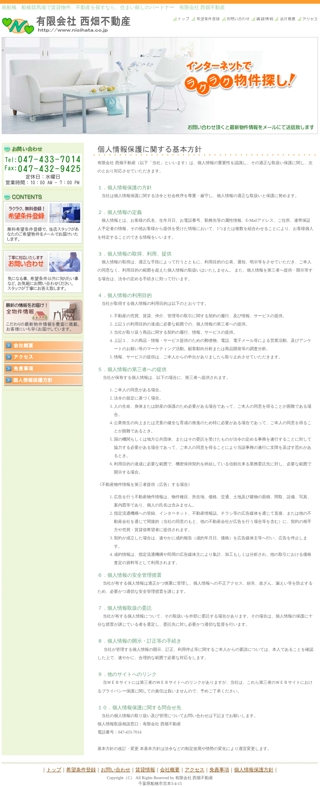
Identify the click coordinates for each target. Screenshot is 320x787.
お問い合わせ (115, 770)
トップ (53, 770)
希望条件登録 (81, 770)
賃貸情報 (145, 770)
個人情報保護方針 (254, 770)
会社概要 (170, 770)
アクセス (194, 770)
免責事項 (219, 770)
